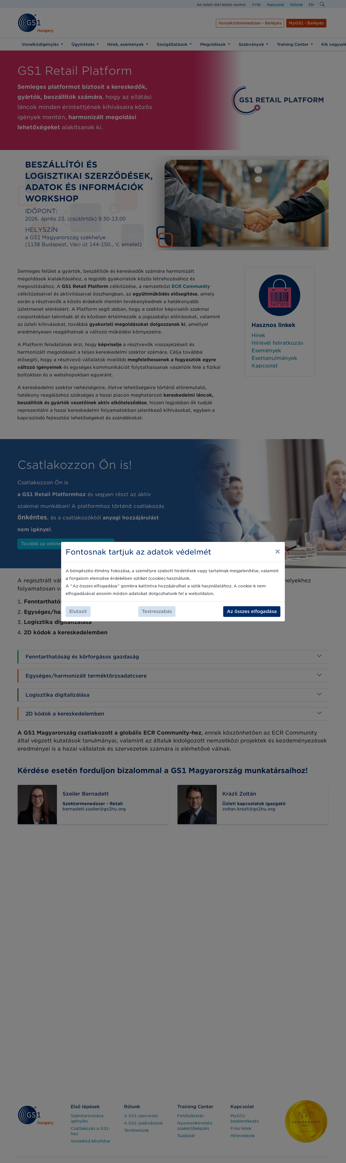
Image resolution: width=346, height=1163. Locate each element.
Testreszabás (157, 611)
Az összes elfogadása (252, 611)
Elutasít (78, 611)
